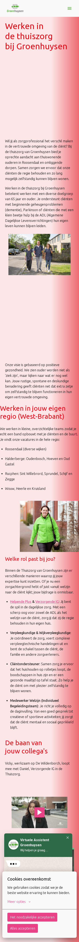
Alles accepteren (22, 928)
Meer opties (19, 901)
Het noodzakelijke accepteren (32, 917)
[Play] (39, 812)
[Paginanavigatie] (69, 8)
